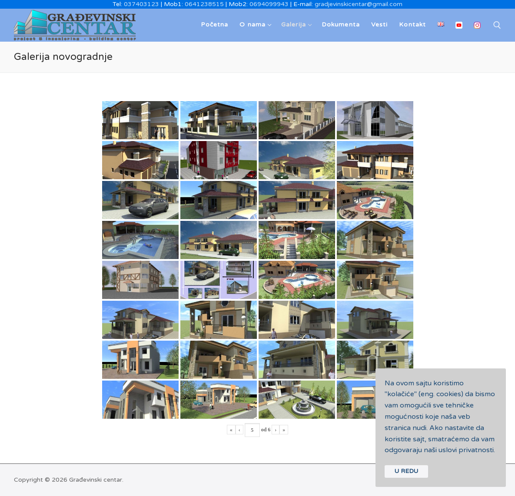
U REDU (406, 471)
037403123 (141, 4)
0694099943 (269, 4)
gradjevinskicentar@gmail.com (358, 4)
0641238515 (204, 4)
